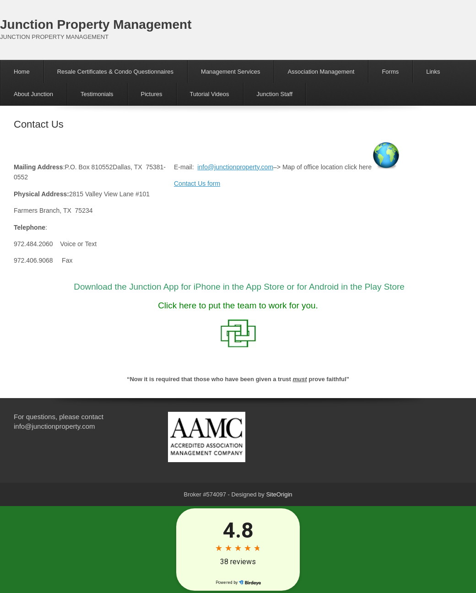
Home (22, 71)
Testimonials (97, 94)
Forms (390, 71)
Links (433, 71)
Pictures (151, 94)
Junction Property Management (96, 24)
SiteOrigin (279, 494)
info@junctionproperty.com (235, 167)
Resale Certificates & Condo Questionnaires (115, 71)
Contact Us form (197, 183)
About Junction (33, 94)
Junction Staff (275, 94)
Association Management (320, 71)
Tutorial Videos (209, 94)
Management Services (230, 71)
